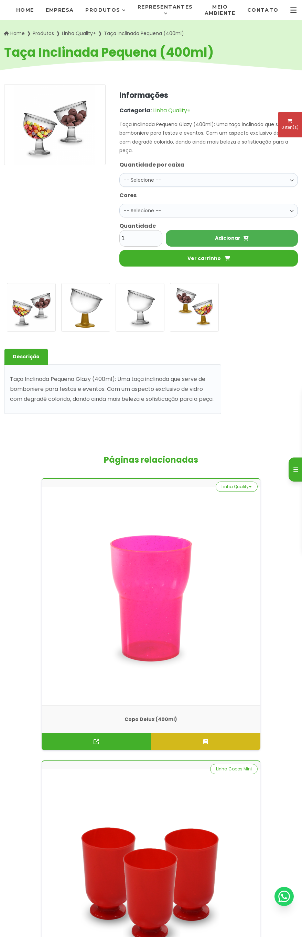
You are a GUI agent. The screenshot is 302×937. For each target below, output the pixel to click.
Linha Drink (278, 486)
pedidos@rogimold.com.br (188, 852)
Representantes (165, 7)
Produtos (102, 10)
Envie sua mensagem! (188, 877)
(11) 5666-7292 (178, 830)
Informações (100, 860)
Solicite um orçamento (151, 688)
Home (25, 10)
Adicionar (232, 238)
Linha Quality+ (79, 33)
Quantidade (137, 226)
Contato (263, 10)
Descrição (26, 356)
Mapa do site (100, 871)
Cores (128, 195)
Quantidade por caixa (151, 165)
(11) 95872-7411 (178, 838)
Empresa (60, 10)
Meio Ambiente (220, 10)
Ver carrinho (208, 258)
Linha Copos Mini (119, 486)
